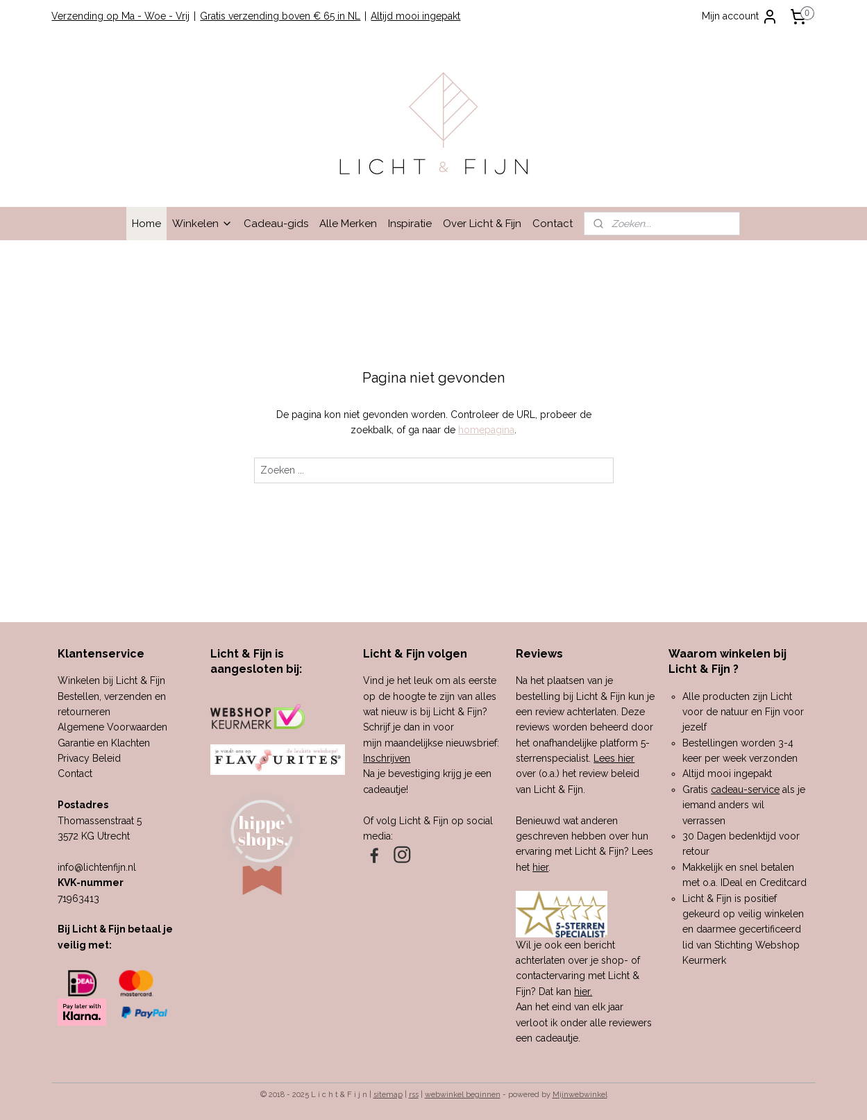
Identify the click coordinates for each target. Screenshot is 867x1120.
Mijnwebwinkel (580, 1094)
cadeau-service (745, 789)
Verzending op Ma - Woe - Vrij (120, 16)
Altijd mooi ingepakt (415, 16)
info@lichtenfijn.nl (97, 867)
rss (414, 1094)
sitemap (388, 1094)
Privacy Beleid (89, 758)
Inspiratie (410, 223)
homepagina (486, 429)
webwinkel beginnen (462, 1094)
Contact (552, 223)
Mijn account (740, 16)
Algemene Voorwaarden (112, 727)
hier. (583, 991)
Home (146, 223)
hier (540, 867)
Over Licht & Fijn (482, 223)
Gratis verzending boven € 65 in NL (280, 16)
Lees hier (614, 758)
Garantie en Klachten (104, 743)
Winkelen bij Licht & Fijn (111, 680)
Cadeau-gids (276, 223)
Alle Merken (348, 223)
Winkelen (202, 223)
